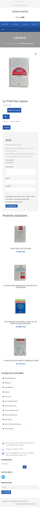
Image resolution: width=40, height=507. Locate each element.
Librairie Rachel (15, 121)
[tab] (6, 127)
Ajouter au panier (14, 110)
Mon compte (24, 5)
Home (9, 43)
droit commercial (10, 406)
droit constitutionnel (11, 410)
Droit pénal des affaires (20, 248)
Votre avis (10, 167)
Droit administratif (11, 401)
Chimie (7, 392)
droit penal (8, 419)
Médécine (8, 383)
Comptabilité (9, 387)
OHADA (25, 24)
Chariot (19, 17)
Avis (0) (6, 127)
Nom (8, 178)
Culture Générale (10, 378)
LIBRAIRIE (5, 24)
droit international (11, 415)
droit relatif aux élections (13, 424)
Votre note (10, 160)
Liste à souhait (16, 5)
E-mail (9, 186)
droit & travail (9, 429)
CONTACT (34, 24)
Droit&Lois (15, 24)
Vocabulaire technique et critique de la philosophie (21, 286)
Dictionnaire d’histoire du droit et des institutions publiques (21, 323)
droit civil (8, 396)
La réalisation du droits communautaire (20, 360)
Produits (15, 43)
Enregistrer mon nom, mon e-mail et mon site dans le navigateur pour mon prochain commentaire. (20, 199)
